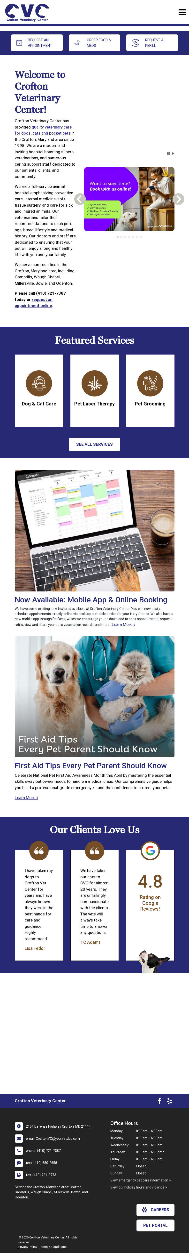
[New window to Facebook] (159, 1102)
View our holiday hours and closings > (138, 1187)
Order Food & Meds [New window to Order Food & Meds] (92, 43)
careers (155, 1210)
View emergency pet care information (139, 1180)
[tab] (117, 237)
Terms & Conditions (53, 1247)
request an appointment (34, 43)
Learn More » (123, 624)
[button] (168, 153)
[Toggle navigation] (182, 12)
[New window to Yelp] (169, 1102)
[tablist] (129, 237)
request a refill (148, 43)
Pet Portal (155, 1225)
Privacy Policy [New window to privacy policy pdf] (27, 1247)
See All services (94, 444)
